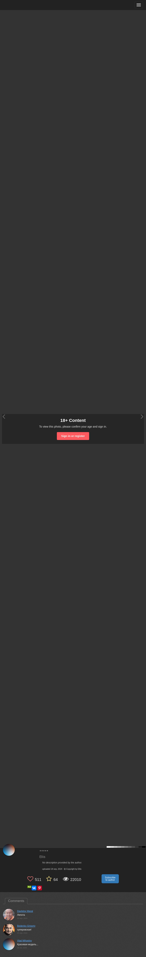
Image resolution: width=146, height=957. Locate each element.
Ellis (42, 857)
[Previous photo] (3, 416)
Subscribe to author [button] (110, 878)
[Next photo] (142, 416)
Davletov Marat (25, 911)
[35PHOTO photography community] (18, 5)
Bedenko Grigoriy (26, 926)
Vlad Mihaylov (24, 940)
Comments (16, 901)
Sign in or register (73, 436)
